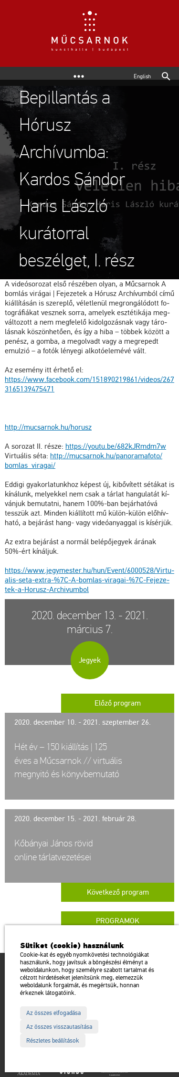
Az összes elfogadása (53, 1013)
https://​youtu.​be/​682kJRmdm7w (115, 446)
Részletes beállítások (52, 1041)
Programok (117, 921)
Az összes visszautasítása (59, 1027)
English (142, 76)
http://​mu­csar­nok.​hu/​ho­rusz (48, 427)
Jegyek (90, 660)
